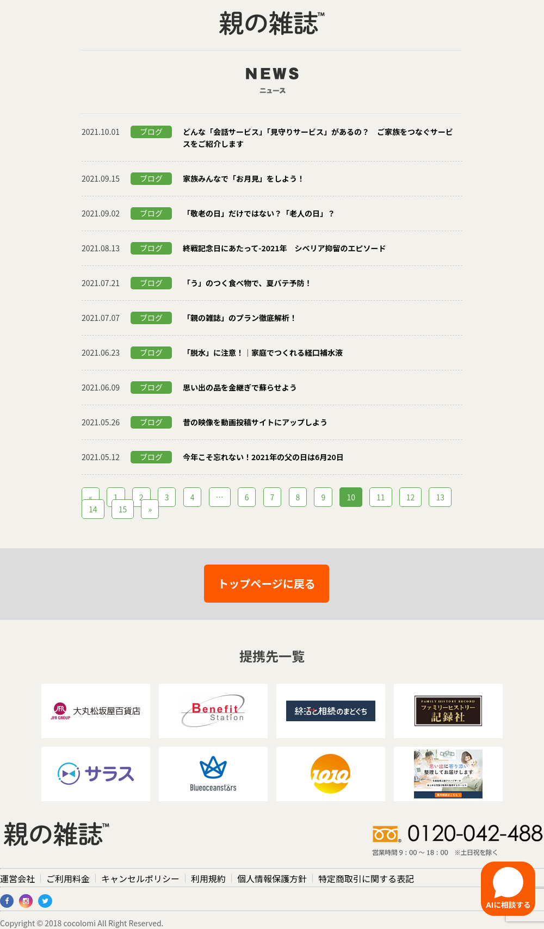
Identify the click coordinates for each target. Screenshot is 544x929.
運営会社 (17, 878)
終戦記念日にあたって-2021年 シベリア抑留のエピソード (284, 248)
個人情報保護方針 (272, 878)
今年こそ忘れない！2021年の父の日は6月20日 (263, 456)
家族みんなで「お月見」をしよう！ (244, 178)
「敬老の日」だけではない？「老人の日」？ (259, 213)
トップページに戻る (267, 583)
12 (410, 497)
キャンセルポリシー (140, 878)
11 (380, 497)
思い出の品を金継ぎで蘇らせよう (240, 387)
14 (93, 509)
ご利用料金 (68, 878)
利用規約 (208, 878)
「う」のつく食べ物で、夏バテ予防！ (247, 282)
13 (440, 497)
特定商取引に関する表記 (366, 878)
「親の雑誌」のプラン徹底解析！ (240, 317)
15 (123, 509)
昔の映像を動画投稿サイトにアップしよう (255, 422)
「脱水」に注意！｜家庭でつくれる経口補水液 (263, 352)
